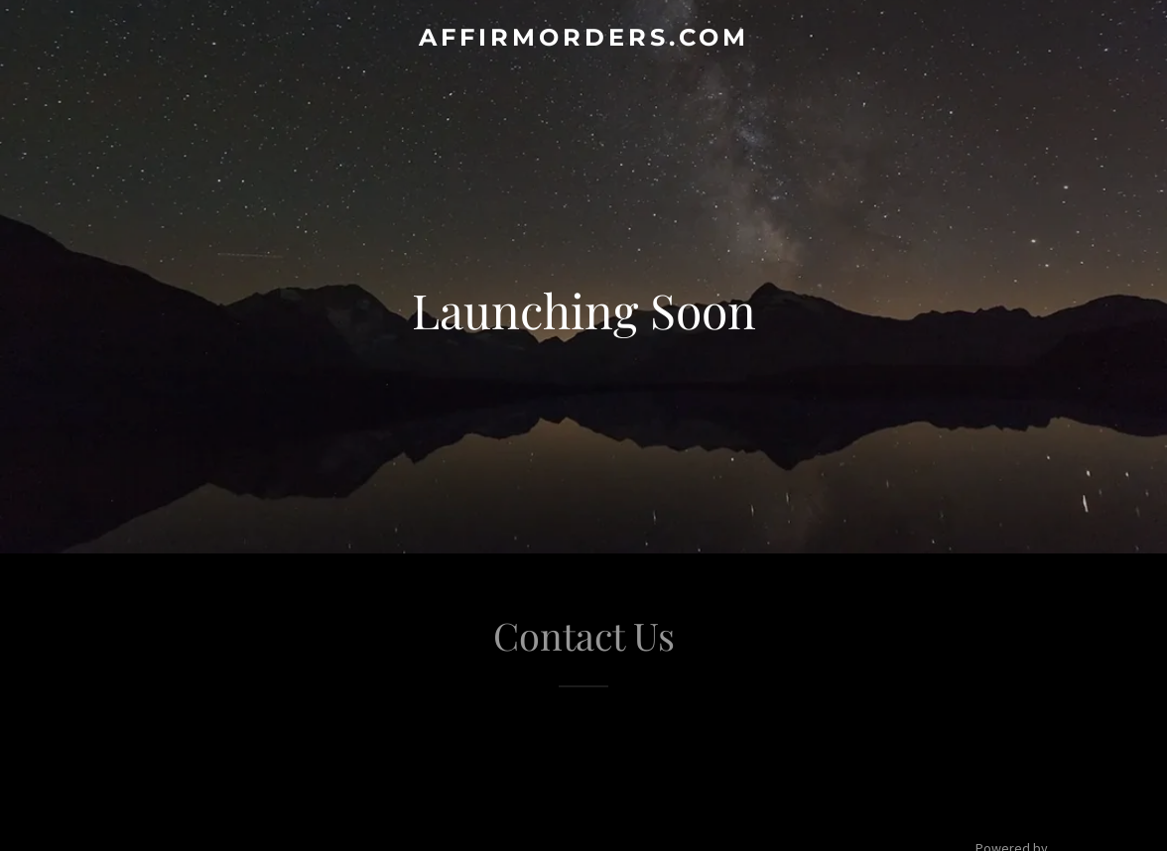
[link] (583, 40)
